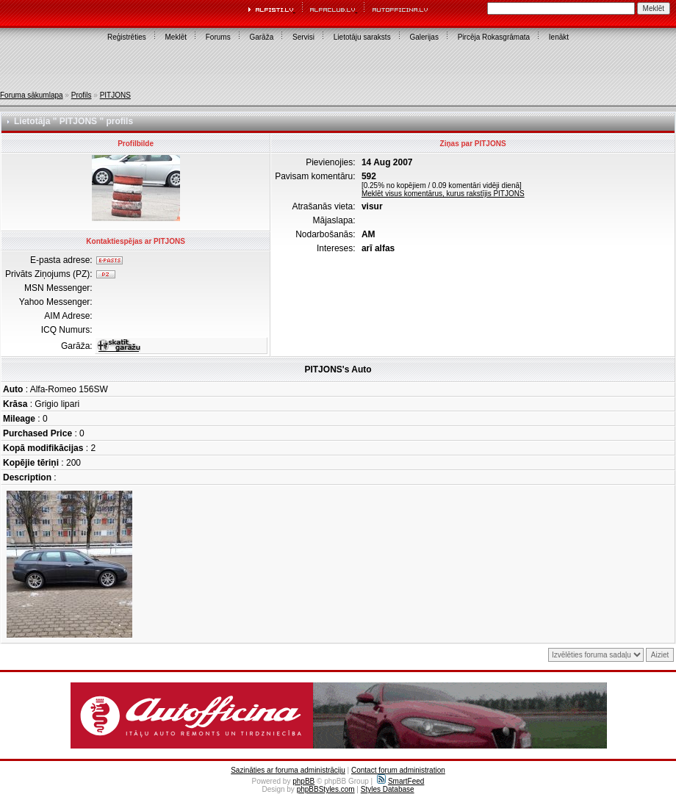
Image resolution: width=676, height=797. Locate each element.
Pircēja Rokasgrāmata (494, 37)
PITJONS (115, 95)
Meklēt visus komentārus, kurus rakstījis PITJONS (443, 194)
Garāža (261, 37)
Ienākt (559, 37)
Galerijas (423, 37)
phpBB (303, 781)
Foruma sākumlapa (31, 95)
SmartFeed (400, 781)
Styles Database (387, 789)
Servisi (303, 37)
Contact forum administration (398, 770)
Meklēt (176, 37)
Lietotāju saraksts (362, 37)
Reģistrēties (126, 37)
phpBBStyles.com (326, 789)
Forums (218, 37)
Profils (81, 95)
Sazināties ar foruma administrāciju (288, 770)
